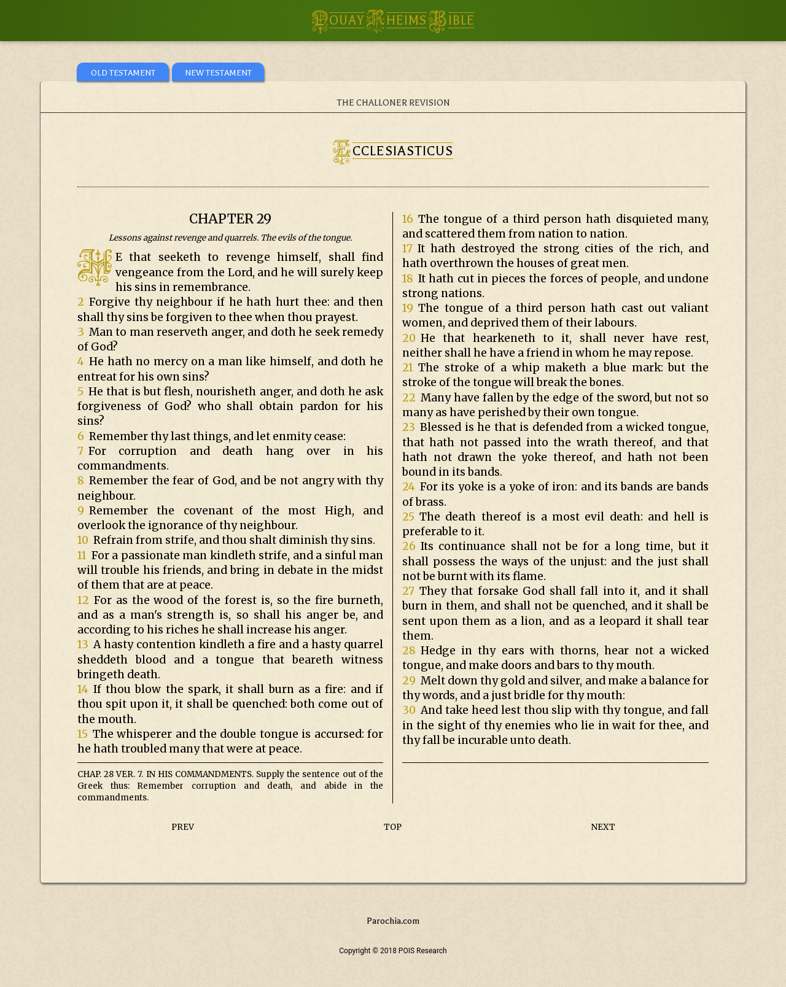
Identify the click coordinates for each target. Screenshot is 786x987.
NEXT (603, 827)
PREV (182, 827)
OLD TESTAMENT (123, 72)
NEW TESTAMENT (218, 72)
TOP (393, 827)
